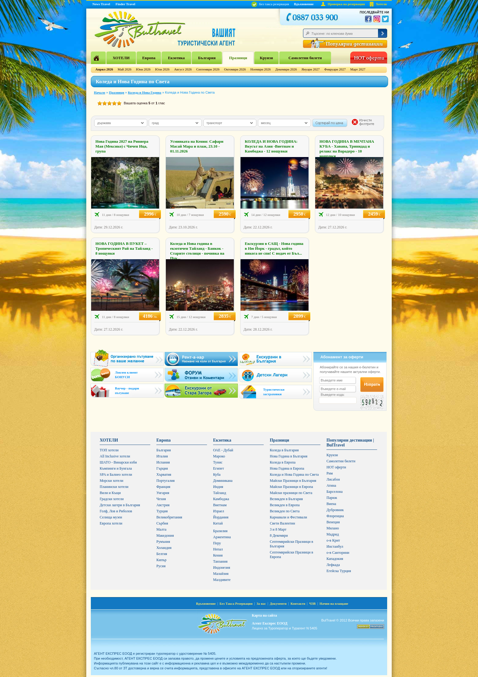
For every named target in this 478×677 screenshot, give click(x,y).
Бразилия (220, 531)
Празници (238, 58)
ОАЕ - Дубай (223, 450)
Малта (161, 529)
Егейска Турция (338, 571)
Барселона (334, 491)
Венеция (333, 522)
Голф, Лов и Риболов (116, 511)
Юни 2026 (143, 69)
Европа (148, 58)
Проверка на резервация (346, 4)
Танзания (220, 561)
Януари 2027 (310, 69)
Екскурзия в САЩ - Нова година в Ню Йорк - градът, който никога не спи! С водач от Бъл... (274, 248)
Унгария (162, 493)
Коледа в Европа (282, 462)
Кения (218, 555)
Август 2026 (183, 69)
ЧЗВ (312, 603)
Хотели (381, 4)
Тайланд (219, 493)
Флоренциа (335, 516)
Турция (162, 511)
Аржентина (222, 537)
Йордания (220, 517)
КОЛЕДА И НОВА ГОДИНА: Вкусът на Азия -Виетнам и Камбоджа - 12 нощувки (271, 146)
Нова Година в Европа (287, 468)
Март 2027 (358, 69)
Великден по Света (285, 511)
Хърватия (163, 474)
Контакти (298, 603)
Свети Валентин (282, 523)
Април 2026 (104, 69)
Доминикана (223, 480)
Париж (331, 498)
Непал (218, 549)
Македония (165, 535)
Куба (216, 474)
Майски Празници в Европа (291, 487)
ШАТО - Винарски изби (118, 462)
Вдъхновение (304, 4)
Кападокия (334, 559)
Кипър (161, 560)
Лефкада (333, 565)
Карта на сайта (264, 615)
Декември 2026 (286, 69)
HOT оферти (336, 467)
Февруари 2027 (335, 69)
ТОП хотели (109, 450)
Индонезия (221, 567)
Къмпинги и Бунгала (116, 468)
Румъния (163, 541)
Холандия (164, 548)
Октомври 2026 (235, 69)
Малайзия (221, 573)
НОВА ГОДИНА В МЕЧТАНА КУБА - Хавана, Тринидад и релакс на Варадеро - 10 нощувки (346, 148)
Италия (162, 456)
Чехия (161, 499)
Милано (332, 528)
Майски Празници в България (293, 480)
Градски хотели (112, 499)
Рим (329, 473)
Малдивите (221, 580)
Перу (217, 543)
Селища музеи (111, 517)
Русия (161, 566)
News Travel (101, 4)
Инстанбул (334, 546)
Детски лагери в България (120, 505)
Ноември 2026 (260, 69)
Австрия (162, 505)
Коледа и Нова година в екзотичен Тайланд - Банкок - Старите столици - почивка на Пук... (197, 250)
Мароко (219, 456)
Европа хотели (111, 523)
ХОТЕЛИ (121, 58)
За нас (261, 603)
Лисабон (333, 479)
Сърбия (162, 523)
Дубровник (335, 510)
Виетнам (220, 505)
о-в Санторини (337, 552)
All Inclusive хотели (115, 456)
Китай (218, 523)
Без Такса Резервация (235, 603)
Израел (218, 511)
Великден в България (286, 499)
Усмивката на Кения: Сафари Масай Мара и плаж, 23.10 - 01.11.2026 (196, 146)
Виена (331, 504)
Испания (163, 462)
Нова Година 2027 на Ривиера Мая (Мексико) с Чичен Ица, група (121, 146)
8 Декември (279, 535)
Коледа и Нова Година (145, 92)
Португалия (165, 480)
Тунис (218, 462)
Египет (218, 468)
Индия (218, 487)
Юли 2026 (162, 69)
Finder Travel (125, 4)
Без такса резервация (270, 4)
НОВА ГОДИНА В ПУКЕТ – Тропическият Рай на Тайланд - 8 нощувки (124, 248)
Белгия (161, 554)
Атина (331, 485)
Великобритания (169, 517)
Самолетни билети (305, 58)
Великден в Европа (285, 505)
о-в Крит (333, 540)
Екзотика (176, 58)
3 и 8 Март (278, 529)
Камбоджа (221, 499)
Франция (163, 487)
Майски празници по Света (291, 493)
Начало (99, 92)
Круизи (266, 58)
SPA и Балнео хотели (116, 474)
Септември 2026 (207, 69)
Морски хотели (111, 480)
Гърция (162, 468)
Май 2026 (124, 69)
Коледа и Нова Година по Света (294, 474)
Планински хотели (114, 487)
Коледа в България (284, 450)
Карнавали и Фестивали (288, 517)
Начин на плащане (333, 603)
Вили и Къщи (110, 493)
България (207, 58)
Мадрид (332, 534)
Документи (278, 603)
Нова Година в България (288, 456)
